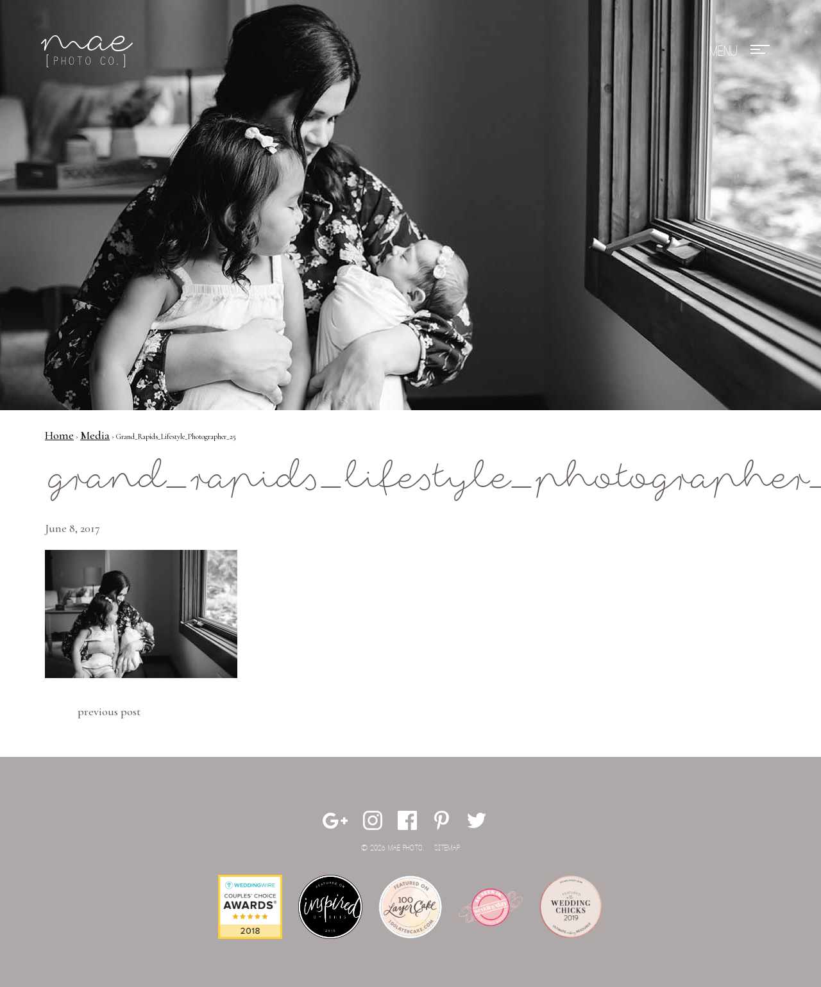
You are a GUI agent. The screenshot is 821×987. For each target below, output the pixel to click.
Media (95, 435)
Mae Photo (89, 51)
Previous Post (109, 711)
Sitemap (447, 848)
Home (59, 435)
